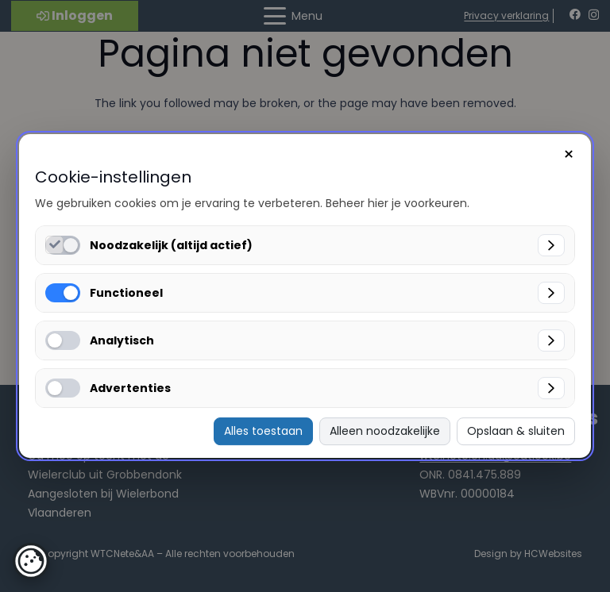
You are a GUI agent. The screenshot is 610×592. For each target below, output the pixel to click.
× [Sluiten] (568, 154)
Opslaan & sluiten (516, 431)
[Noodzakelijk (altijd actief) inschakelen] (54, 245)
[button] (31, 561)
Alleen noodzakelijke (385, 431)
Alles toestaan (263, 431)
